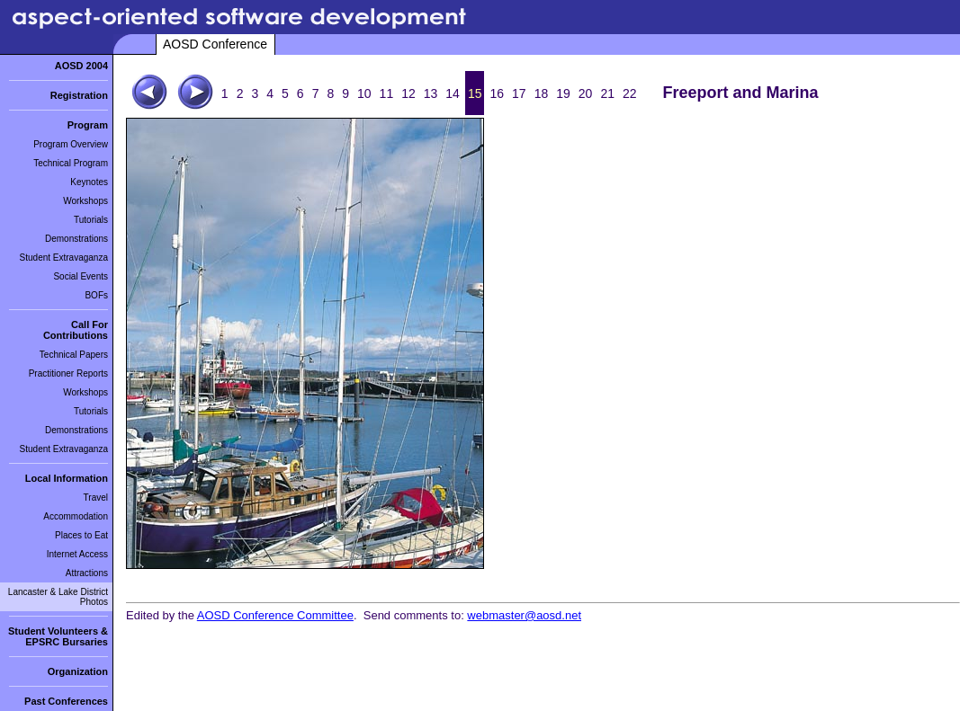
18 (541, 93)
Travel (96, 497)
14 (452, 93)
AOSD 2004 (81, 65)
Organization (78, 671)
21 (607, 93)
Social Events (80, 276)
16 (496, 93)
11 (387, 93)
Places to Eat (81, 535)
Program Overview (70, 144)
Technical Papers (74, 355)
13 (431, 93)
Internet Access (77, 554)
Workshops (85, 201)
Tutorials (91, 220)
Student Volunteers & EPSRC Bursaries (58, 636)
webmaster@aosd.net (524, 615)
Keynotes (89, 182)
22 (630, 93)
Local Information (66, 478)
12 (408, 93)
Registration (79, 95)
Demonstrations (76, 239)
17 (519, 93)
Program (87, 125)
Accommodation (75, 516)
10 (364, 93)
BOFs (96, 295)
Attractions (87, 573)
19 (563, 93)
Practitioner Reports (68, 373)
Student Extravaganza (64, 257)
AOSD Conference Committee (275, 615)
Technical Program (70, 163)
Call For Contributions (75, 330)
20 (586, 93)
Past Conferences (66, 701)
